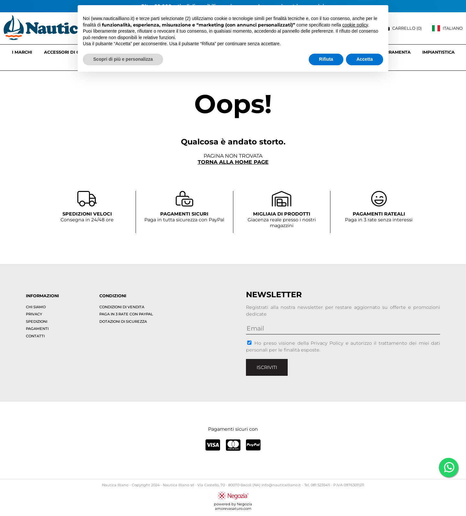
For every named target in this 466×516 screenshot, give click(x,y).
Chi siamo (36, 307)
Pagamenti (37, 328)
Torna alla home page (233, 162)
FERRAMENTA (395, 52)
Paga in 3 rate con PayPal (126, 314)
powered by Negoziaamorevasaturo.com (233, 504)
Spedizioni (36, 321)
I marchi (22, 52)
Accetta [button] (364, 59)
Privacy (34, 314)
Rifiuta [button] (326, 59)
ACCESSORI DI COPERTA (70, 52)
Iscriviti (267, 367)
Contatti (35, 336)
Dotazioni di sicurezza (123, 321)
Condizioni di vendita (121, 307)
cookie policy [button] (355, 24)
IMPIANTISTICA (438, 52)
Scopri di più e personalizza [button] (123, 59)
